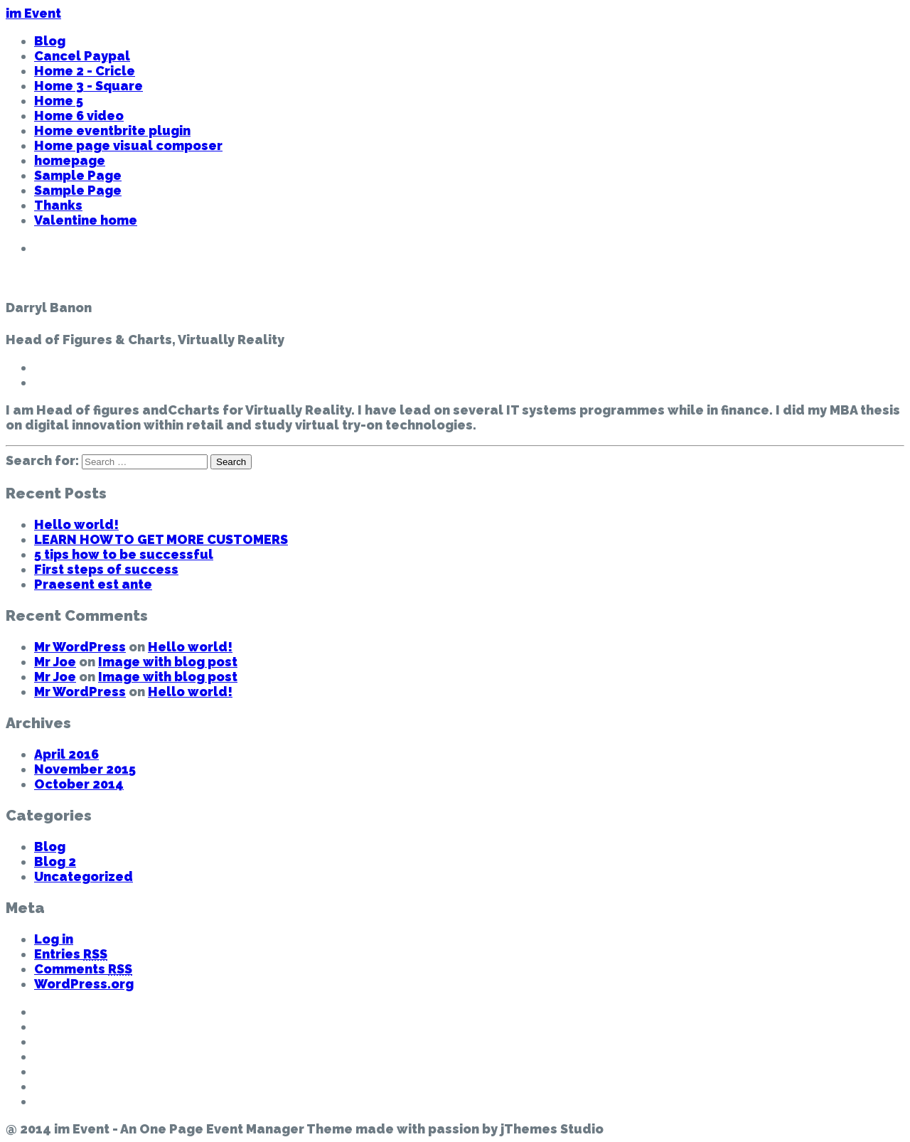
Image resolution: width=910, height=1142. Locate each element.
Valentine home (85, 220)
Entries (70, 953)
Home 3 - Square (88, 85)
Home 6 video (79, 115)
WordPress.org (84, 983)
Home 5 (58, 100)
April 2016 (66, 754)
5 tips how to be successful (123, 554)
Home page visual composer (128, 145)
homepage (69, 160)
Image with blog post (167, 661)
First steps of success (106, 569)
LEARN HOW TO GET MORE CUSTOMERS (161, 539)
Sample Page (78, 175)
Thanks (58, 205)
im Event (33, 13)
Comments (83, 968)
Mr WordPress (80, 646)
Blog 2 (55, 861)
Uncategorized (83, 876)
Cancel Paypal (82, 55)
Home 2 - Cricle (84, 70)
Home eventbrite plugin (112, 130)
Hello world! (76, 524)
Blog (49, 40)
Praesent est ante (93, 584)
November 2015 (85, 769)
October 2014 (79, 784)
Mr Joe (55, 661)
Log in (53, 939)
